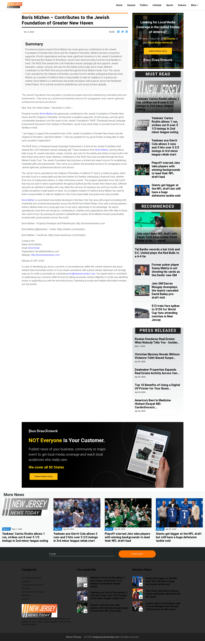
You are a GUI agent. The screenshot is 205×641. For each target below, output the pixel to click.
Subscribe (137, 554)
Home (120, 5)
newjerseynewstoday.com (106, 636)
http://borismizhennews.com (45, 254)
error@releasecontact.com (81, 273)
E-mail (52, 553)
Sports (169, 5)
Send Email (33, 247)
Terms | (70, 636)
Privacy (77, 636)
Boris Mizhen (46, 113)
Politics (144, 5)
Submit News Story (158, 51)
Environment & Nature (33, 584)
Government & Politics (33, 591)
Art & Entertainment (31, 577)
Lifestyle (157, 5)
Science (182, 5)
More (193, 5)
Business (26, 581)
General (131, 5)
